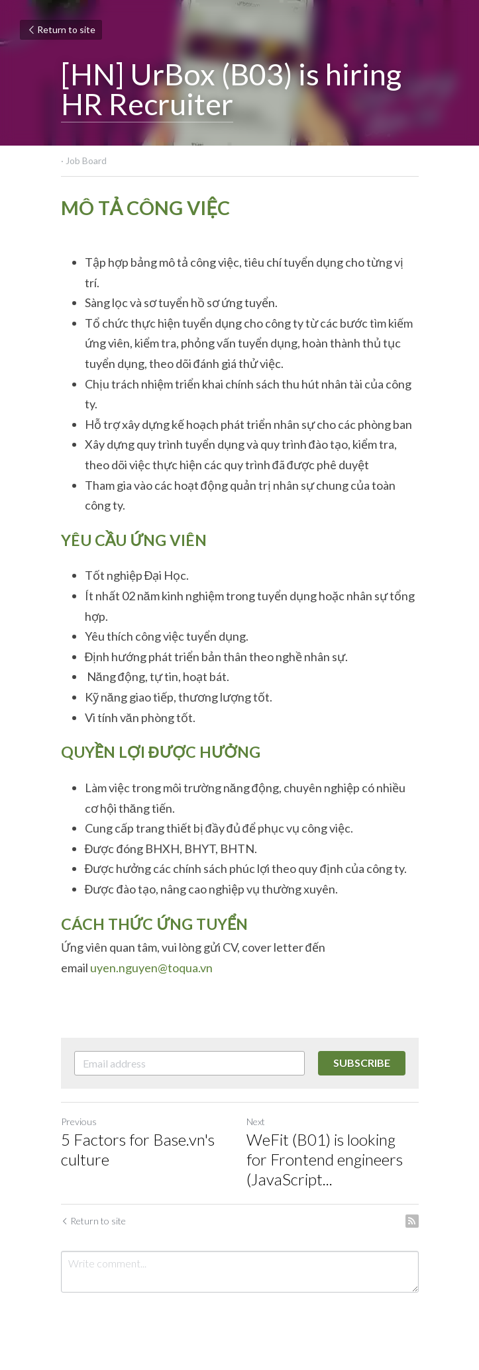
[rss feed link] (412, 1221)
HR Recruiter (147, 104)
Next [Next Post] (255, 1121)
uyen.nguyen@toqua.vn (151, 967)
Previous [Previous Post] (79, 1121)
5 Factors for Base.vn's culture (138, 1149)
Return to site (61, 29)
